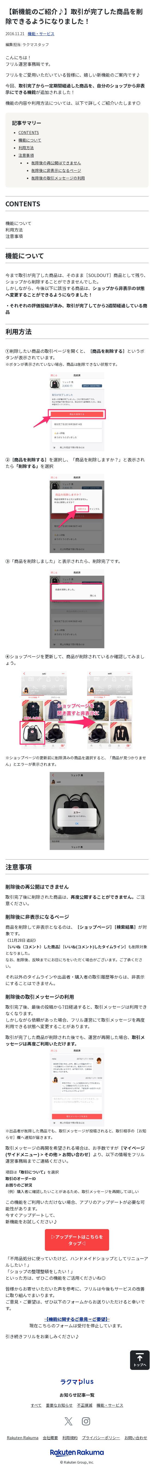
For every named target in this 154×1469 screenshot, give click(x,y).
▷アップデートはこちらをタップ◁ (77, 1239)
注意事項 (26, 155)
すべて (36, 1405)
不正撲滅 (84, 1405)
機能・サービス (41, 33)
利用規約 (70, 1437)
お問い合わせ (135, 1437)
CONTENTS (29, 132)
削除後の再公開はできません (56, 162)
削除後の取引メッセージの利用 (58, 178)
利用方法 (26, 147)
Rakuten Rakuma (22, 1437)
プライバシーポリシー (101, 1437)
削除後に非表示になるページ (56, 170)
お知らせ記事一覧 (77, 1395)
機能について (30, 140)
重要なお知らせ (59, 1405)
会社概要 (50, 1437)
